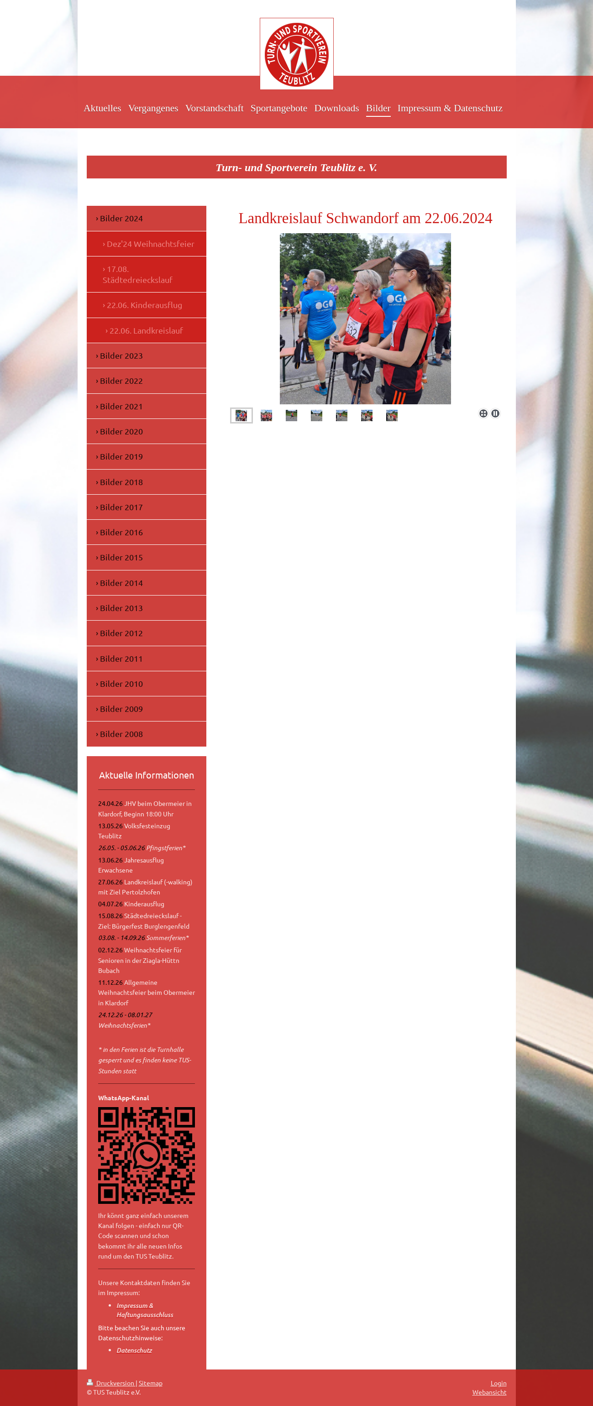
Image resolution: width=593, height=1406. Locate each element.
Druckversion (111, 1383)
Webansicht (489, 1392)
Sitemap (151, 1383)
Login (499, 1383)
